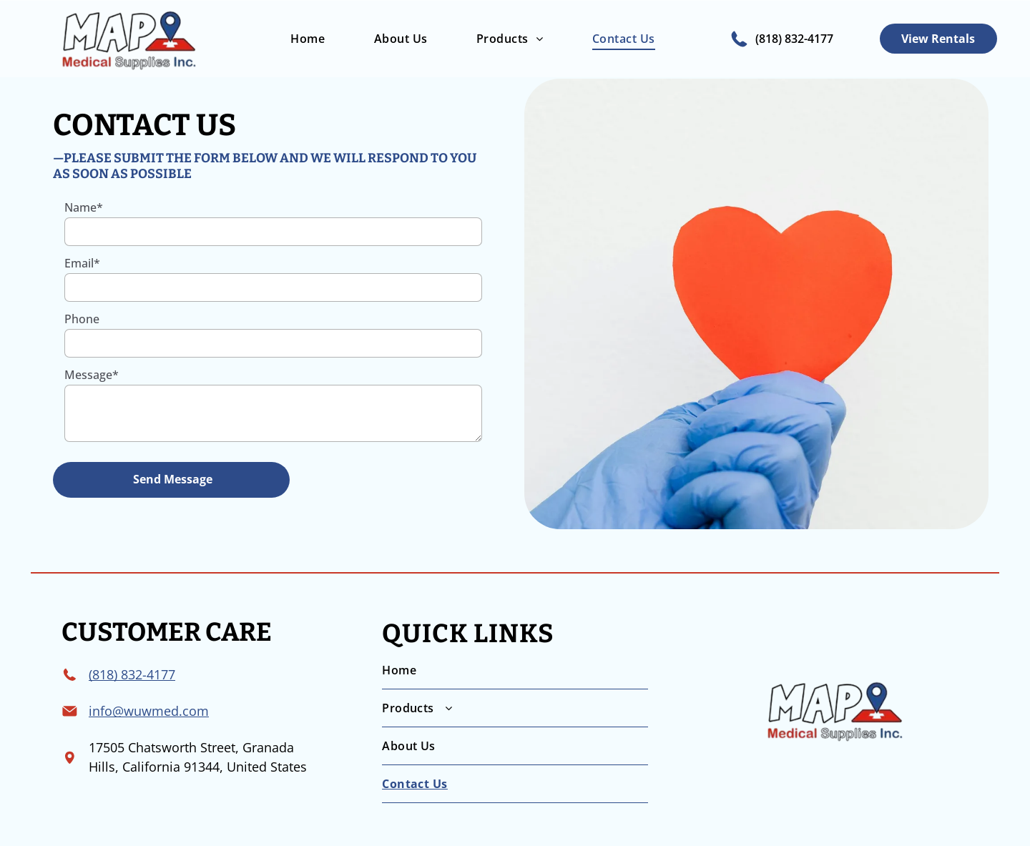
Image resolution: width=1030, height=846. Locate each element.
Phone (81, 319)
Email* (82, 263)
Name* (83, 207)
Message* (91, 375)
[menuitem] (305, 38)
